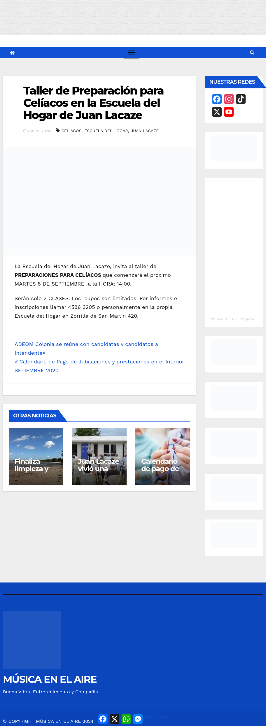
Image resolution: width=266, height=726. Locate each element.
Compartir (156, 716)
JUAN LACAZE (145, 130)
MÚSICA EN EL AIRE (50, 679)
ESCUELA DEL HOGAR (106, 130)
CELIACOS (71, 130)
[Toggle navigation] (131, 52)
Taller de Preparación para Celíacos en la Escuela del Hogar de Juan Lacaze (93, 103)
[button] (252, 52)
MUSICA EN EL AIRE (225, 319)
